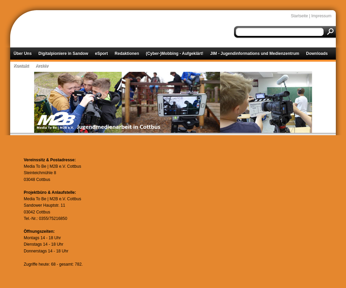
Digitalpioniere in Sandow (63, 53)
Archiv (42, 65)
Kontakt (21, 65)
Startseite (299, 16)
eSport (101, 53)
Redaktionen (127, 53)
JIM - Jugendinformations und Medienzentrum (255, 53)
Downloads (317, 53)
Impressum (321, 16)
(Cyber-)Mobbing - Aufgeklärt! (175, 53)
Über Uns (23, 53)
